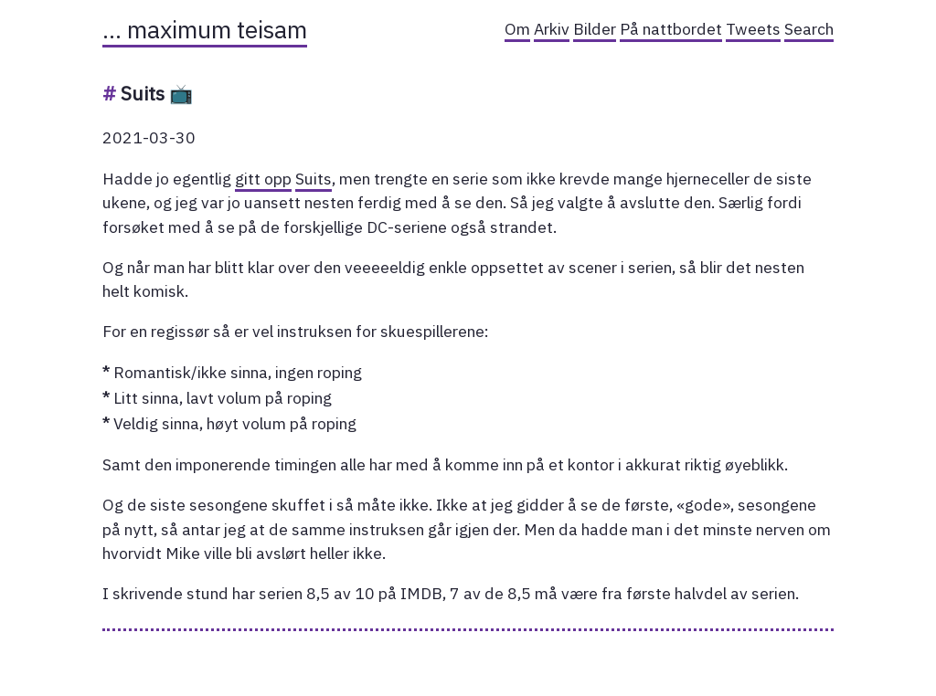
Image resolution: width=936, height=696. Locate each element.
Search (809, 28)
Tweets (753, 28)
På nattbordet (671, 28)
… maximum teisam (204, 29)
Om (517, 28)
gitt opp (263, 178)
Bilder (594, 28)
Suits (313, 178)
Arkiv (551, 28)
